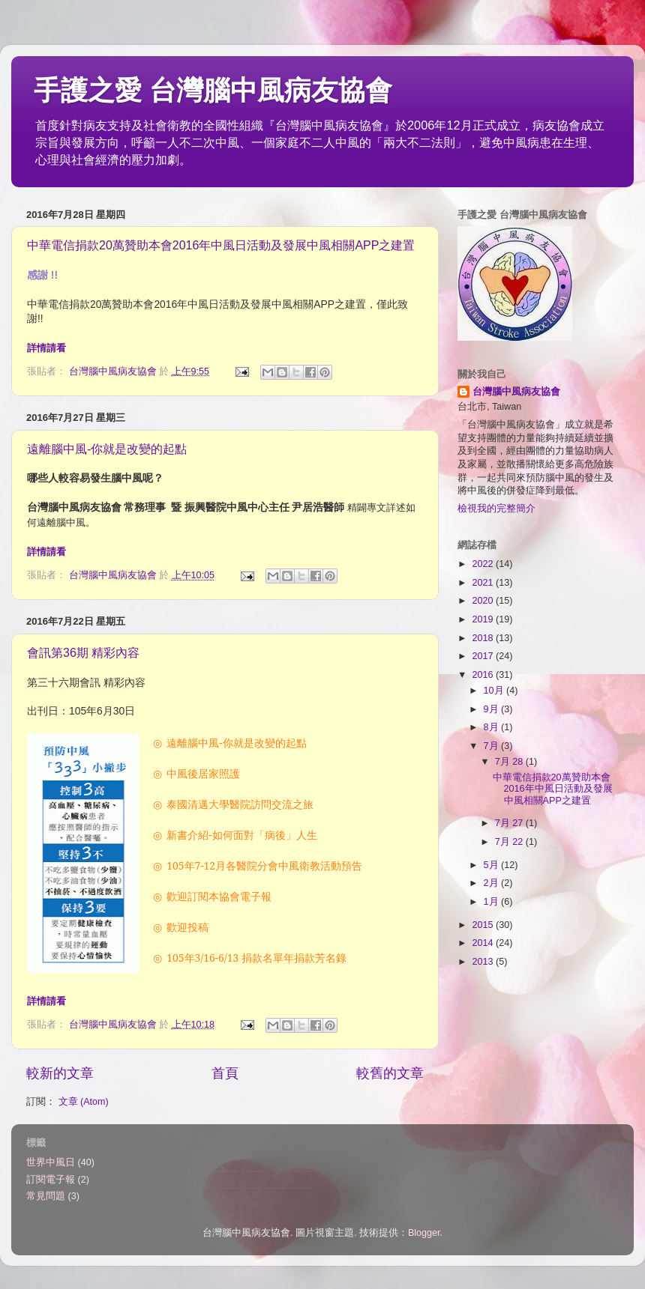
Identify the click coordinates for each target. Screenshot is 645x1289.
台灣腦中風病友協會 (516, 391)
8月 (493, 727)
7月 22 (510, 842)
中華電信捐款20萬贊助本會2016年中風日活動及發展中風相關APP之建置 (221, 245)
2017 (484, 656)
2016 (484, 675)
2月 (493, 883)
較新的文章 (60, 1073)
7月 (493, 746)
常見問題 (45, 1196)
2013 (484, 961)
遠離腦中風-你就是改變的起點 (107, 449)
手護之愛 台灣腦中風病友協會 (213, 90)
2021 (484, 582)
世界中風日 (50, 1162)
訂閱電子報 (50, 1179)
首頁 (225, 1073)
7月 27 (510, 823)
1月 (493, 902)
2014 (484, 943)
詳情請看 (46, 348)
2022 (484, 564)
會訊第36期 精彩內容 (83, 652)
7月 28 (510, 761)
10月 (495, 690)
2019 (484, 619)
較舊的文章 (390, 1073)
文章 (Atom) (83, 1102)
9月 (493, 709)
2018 (484, 638)
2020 (484, 600)
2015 (484, 925)
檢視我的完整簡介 (497, 508)
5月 (493, 865)
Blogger (424, 1233)
